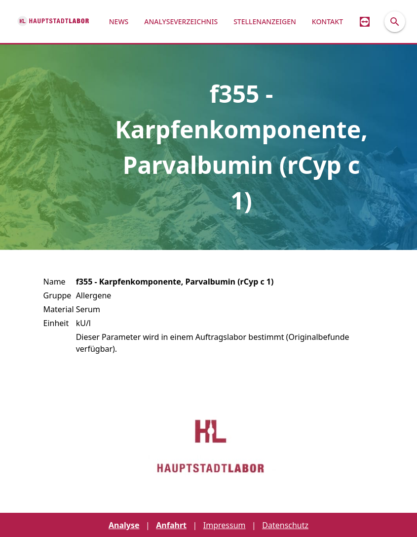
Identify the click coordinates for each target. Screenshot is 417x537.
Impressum (224, 525)
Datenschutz (285, 525)
